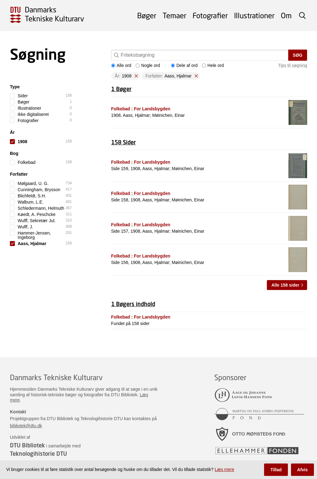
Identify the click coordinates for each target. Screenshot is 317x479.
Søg (297, 55)
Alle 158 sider (285, 285)
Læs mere (224, 469)
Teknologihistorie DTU (38, 453)
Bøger (146, 15)
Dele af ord (184, 65)
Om (286, 15)
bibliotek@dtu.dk (26, 425)
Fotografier (210, 15)
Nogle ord (148, 65)
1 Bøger (121, 89)
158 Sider (123, 142)
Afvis (302, 469)
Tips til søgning (292, 65)
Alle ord (121, 65)
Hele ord (213, 65)
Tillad (275, 469)
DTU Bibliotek (27, 445)
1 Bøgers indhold (133, 304)
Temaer (174, 15)
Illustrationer (254, 15)
